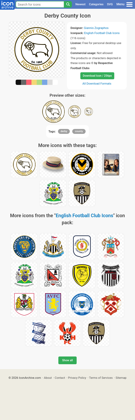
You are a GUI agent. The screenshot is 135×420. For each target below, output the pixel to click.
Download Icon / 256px (97, 75)
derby (64, 131)
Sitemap (121, 377)
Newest (80, 4)
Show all (67, 360)
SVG (110, 4)
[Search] (68, 4)
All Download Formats (96, 83)
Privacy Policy (77, 377)
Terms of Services (101, 377)
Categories (96, 4)
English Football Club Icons (102, 33)
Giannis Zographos (96, 28)
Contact (60, 377)
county (79, 131)
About (48, 377)
